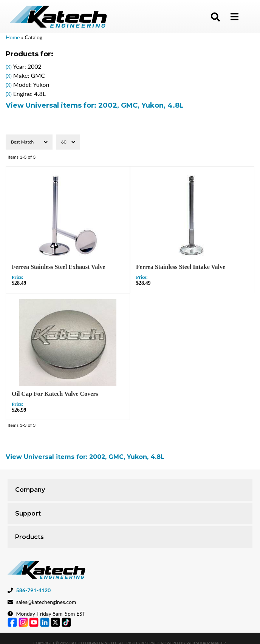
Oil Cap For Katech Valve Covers (55, 394)
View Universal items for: (95, 105)
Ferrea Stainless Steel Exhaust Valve (58, 267)
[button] (215, 17)
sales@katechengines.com (46, 602)
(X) (9, 67)
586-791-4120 (33, 590)
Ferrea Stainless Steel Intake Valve (180, 267)
